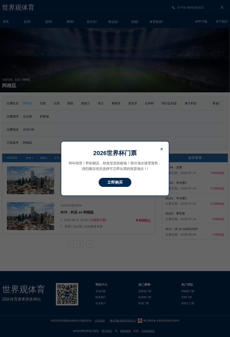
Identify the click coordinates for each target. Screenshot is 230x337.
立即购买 (115, 182)
